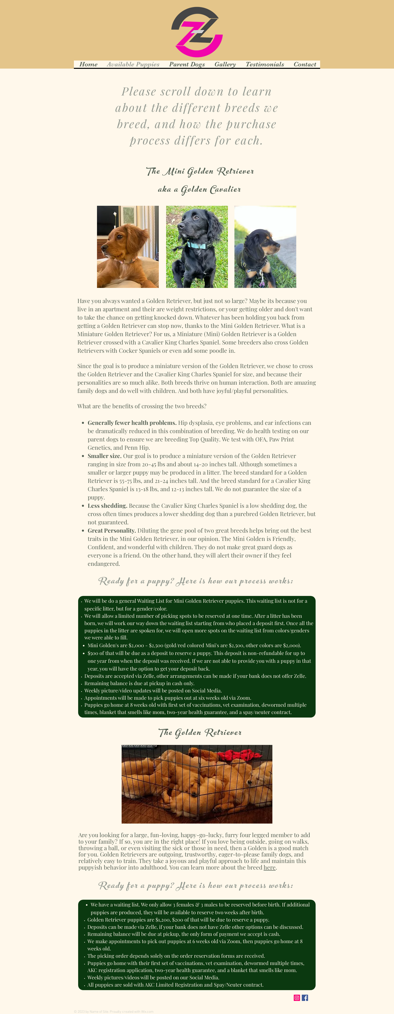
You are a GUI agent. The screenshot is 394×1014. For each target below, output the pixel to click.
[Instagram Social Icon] (297, 998)
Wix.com (147, 1012)
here (270, 867)
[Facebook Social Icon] (305, 998)
